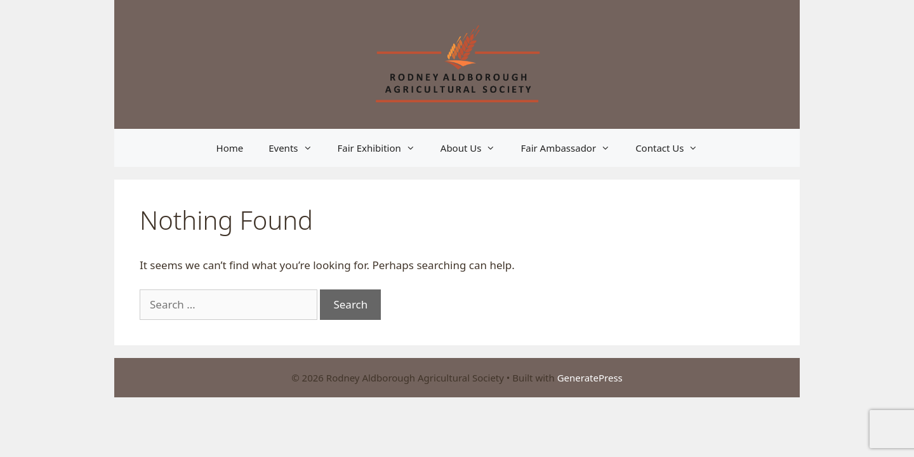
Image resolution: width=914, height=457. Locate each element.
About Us (474, 148)
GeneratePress (590, 377)
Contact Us (672, 148)
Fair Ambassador (571, 148)
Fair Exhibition (383, 148)
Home (230, 148)
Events (296, 148)
